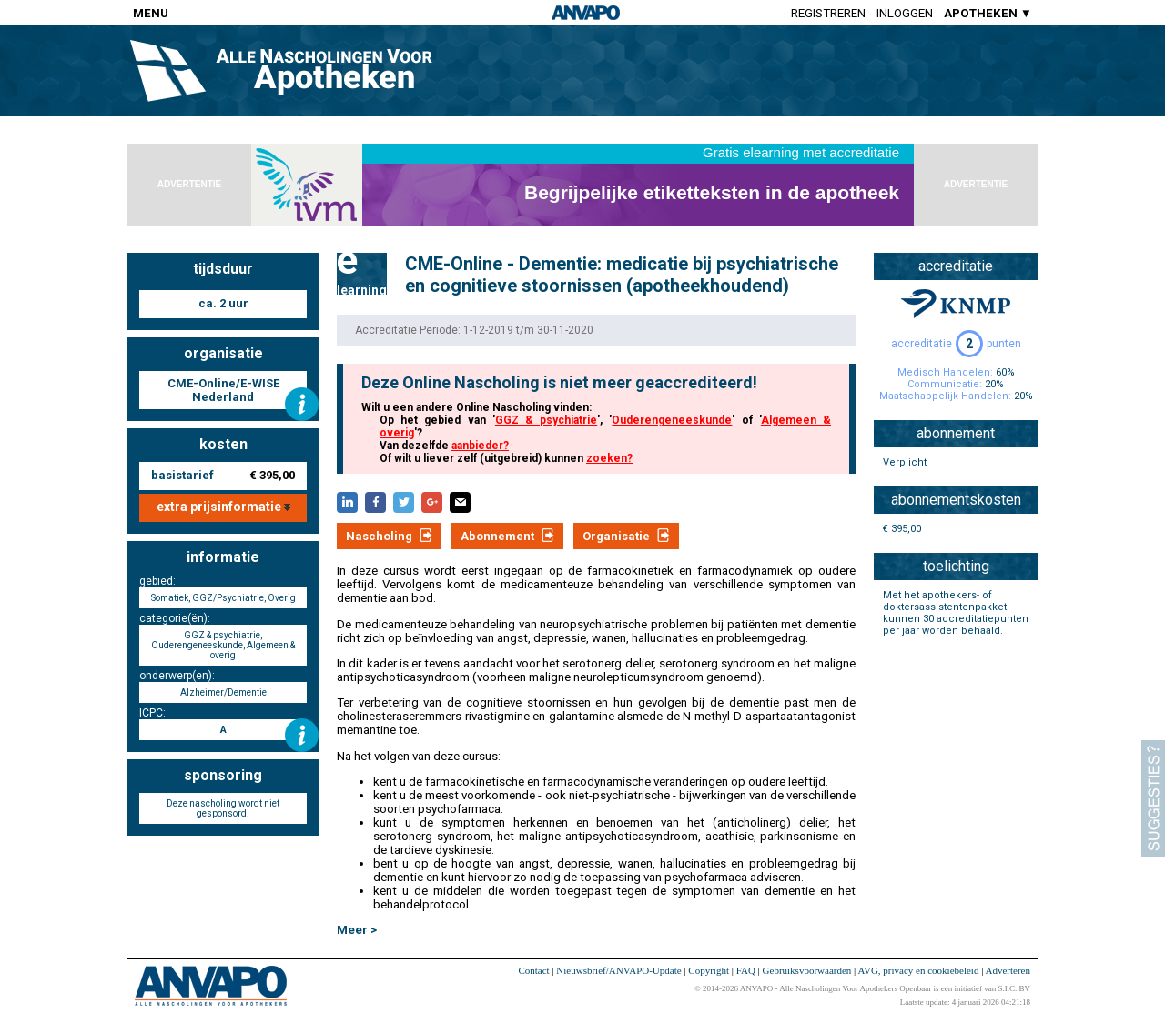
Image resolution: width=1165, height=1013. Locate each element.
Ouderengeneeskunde (672, 420)
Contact (533, 970)
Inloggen (904, 13)
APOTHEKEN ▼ (988, 13)
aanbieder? (480, 445)
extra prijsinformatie (223, 506)
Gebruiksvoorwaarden (807, 970)
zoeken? (609, 458)
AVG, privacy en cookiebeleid (917, 970)
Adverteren (1008, 970)
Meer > (357, 930)
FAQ (745, 970)
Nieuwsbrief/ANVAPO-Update (618, 970)
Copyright (708, 970)
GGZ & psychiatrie (546, 420)
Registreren (828, 13)
